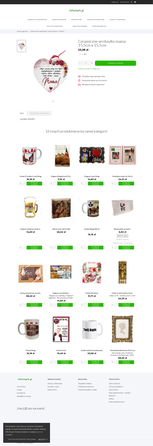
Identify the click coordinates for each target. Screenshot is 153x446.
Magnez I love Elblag (91, 176)
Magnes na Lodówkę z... (61, 293)
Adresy (111, 399)
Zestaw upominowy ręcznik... (30, 293)
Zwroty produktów (116, 387)
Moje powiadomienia (116, 402)
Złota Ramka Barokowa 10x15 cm (122, 350)
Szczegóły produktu (39, 113)
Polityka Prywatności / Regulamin (22, 439)
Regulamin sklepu (85, 384)
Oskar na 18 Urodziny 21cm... (122, 293)
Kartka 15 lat (61, 350)
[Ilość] (86, 63)
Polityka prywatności (86, 387)
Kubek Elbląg (30, 350)
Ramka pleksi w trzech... (122, 229)
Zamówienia (113, 390)
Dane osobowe (114, 384)
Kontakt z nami (53, 387)
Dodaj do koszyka (115, 63)
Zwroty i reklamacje (55, 384)
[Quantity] (22, 183)
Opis (22, 113)
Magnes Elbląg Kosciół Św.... (61, 176)
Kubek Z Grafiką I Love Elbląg (30, 176)
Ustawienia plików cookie (87, 390)
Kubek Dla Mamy (91, 293)
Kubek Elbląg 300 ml (91, 229)
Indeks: (81, 54)
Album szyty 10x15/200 (61, 229)
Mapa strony (52, 390)
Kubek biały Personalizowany (92, 350)
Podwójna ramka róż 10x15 (122, 176)
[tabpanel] (51, 71)
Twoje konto (114, 379)
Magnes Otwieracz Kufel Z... (30, 229)
